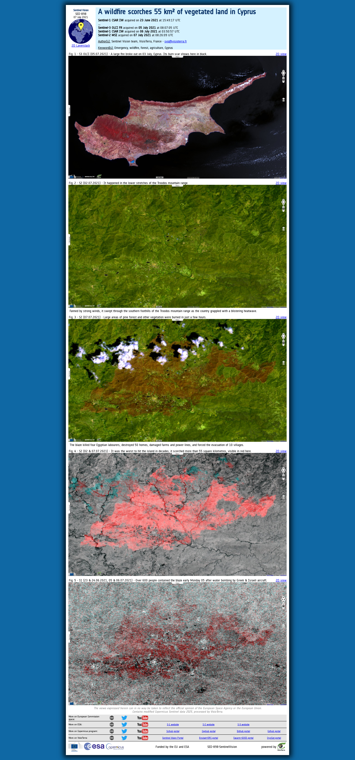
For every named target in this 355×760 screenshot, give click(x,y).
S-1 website (173, 724)
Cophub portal (209, 731)
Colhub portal (274, 731)
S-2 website (209, 724)
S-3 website (243, 724)
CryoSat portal (274, 737)
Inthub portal (243, 731)
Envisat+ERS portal (208, 737)
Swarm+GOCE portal (243, 737)
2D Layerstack (81, 45)
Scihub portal (172, 731)
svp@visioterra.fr (175, 41)
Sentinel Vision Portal (172, 737)
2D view (281, 54)
